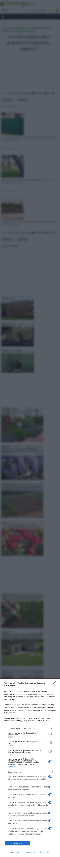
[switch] (50, 734)
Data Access (30, 852)
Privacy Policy (44, 852)
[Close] (55, 683)
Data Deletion (15, 852)
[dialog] (30, 768)
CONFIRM (17, 843)
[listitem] (30, 728)
